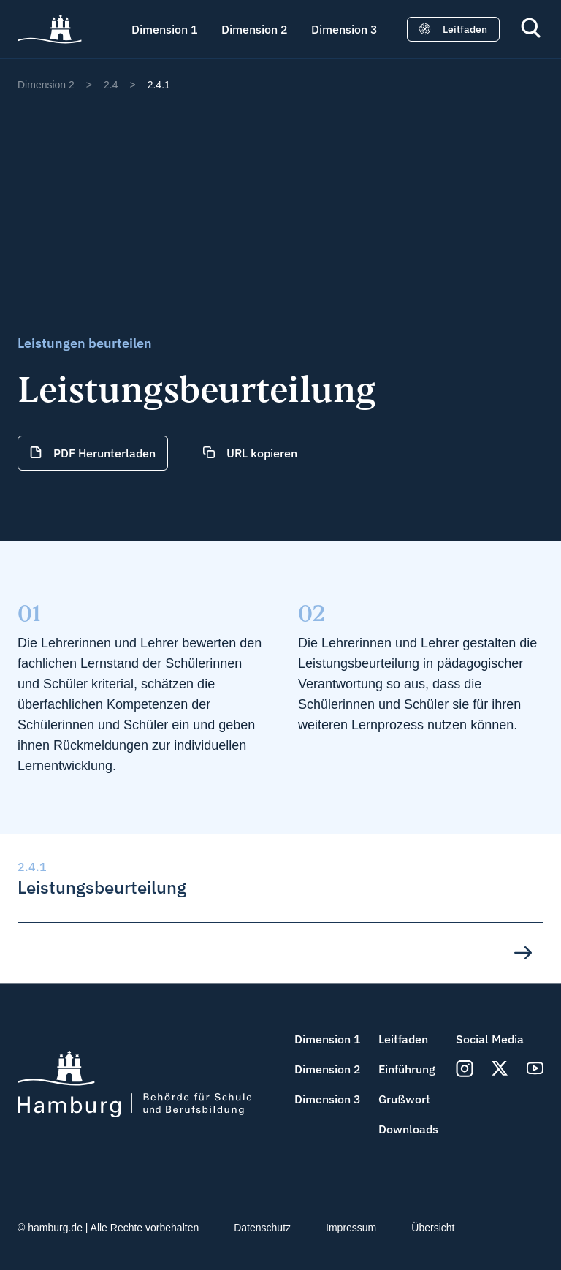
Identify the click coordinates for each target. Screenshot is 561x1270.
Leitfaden (403, 1039)
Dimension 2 (254, 29)
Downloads (408, 1129)
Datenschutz (262, 1227)
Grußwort (404, 1099)
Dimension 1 (164, 29)
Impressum (351, 1227)
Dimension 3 (344, 29)
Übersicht (432, 1227)
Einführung (406, 1069)
